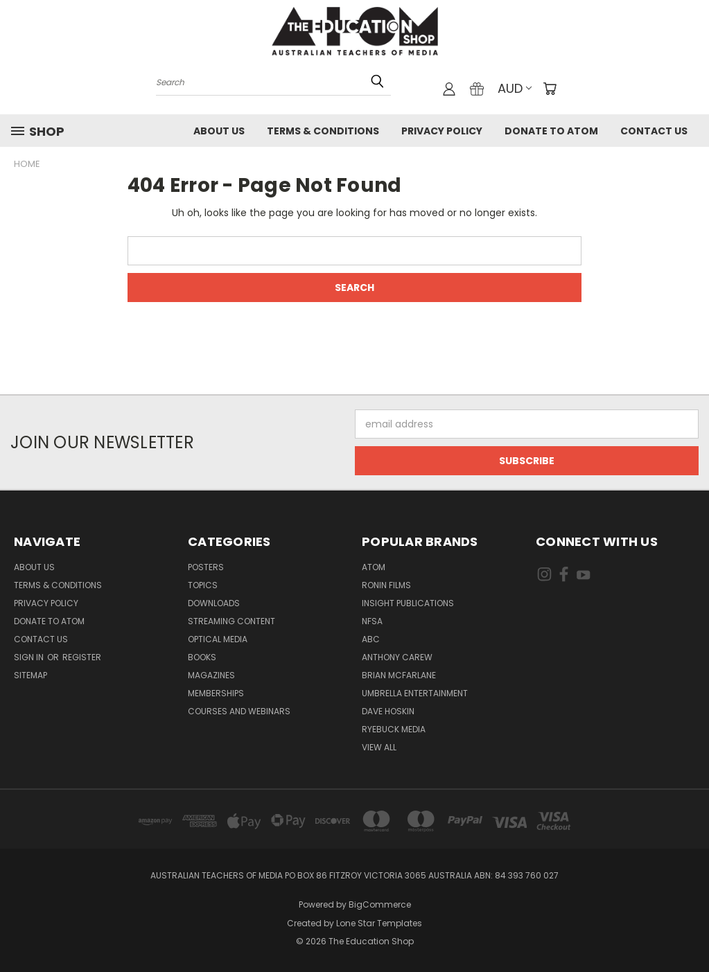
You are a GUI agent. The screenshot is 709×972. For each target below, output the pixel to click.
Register (81, 657)
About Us (219, 131)
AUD (515, 88)
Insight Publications (408, 603)
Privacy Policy (441, 131)
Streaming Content (231, 621)
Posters (206, 567)
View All (379, 747)
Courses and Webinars (239, 711)
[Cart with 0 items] (550, 89)
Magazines (211, 675)
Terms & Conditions (323, 131)
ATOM (373, 567)
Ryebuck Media (394, 729)
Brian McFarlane (399, 675)
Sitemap (30, 675)
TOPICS (203, 585)
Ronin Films (386, 585)
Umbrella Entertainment (415, 693)
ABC (371, 639)
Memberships (216, 693)
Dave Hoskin (388, 711)
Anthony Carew (397, 657)
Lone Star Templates (379, 923)
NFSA (372, 621)
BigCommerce (380, 904)
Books (202, 657)
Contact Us (654, 131)
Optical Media (217, 639)
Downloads (214, 603)
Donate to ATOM (551, 131)
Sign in (30, 657)
